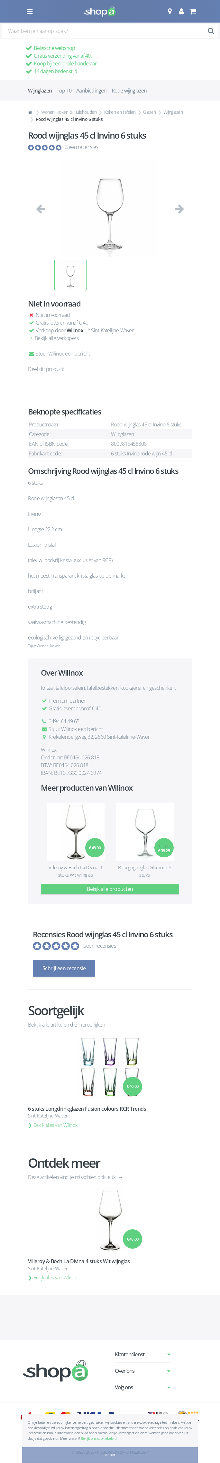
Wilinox (75, 330)
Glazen (149, 112)
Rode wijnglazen (129, 90)
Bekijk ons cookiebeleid (98, 1438)
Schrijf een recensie (64, 968)
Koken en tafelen (120, 112)
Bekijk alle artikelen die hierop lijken (67, 1024)
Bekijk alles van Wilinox (55, 1125)
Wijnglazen (173, 112)
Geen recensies (81, 147)
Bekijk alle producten (110, 888)
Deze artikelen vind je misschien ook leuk (72, 1177)
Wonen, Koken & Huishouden (68, 112)
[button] (169, 11)
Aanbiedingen (91, 90)
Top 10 (64, 90)
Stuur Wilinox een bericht (59, 353)
